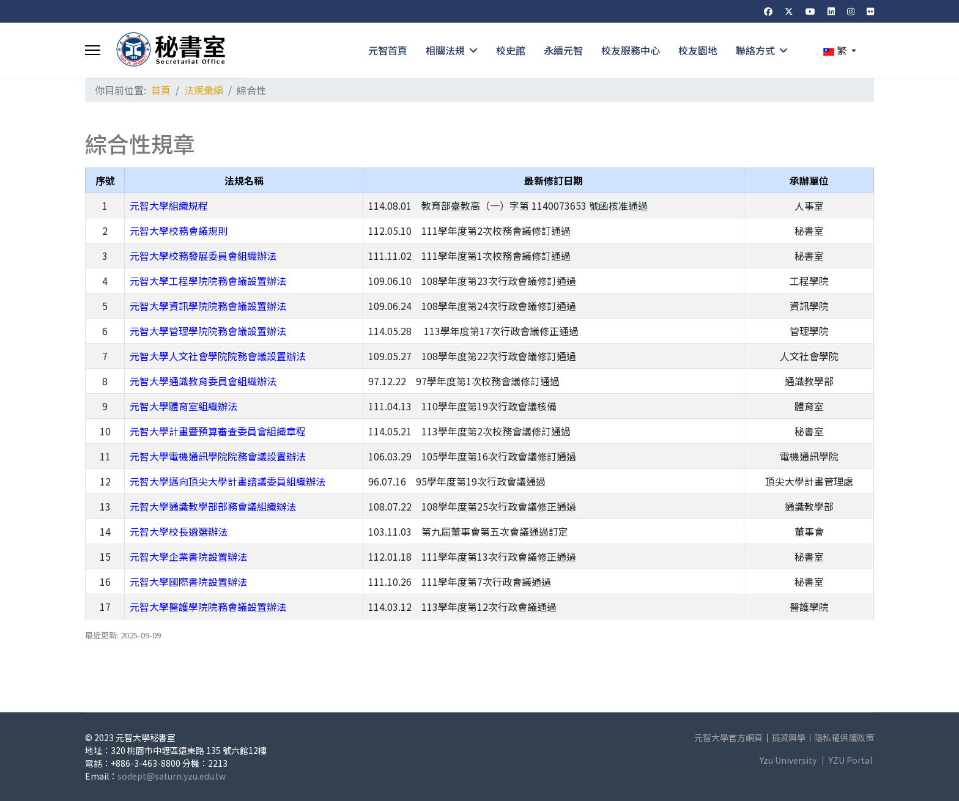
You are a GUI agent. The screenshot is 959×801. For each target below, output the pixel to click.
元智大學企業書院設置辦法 (188, 556)
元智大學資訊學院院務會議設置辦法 (208, 305)
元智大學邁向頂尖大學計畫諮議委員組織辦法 (227, 481)
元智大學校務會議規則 (179, 230)
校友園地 (697, 50)
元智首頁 (387, 50)
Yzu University (788, 760)
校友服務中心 (630, 50)
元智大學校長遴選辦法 (179, 531)
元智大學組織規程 (169, 205)
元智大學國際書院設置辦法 (188, 581)
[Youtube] (810, 11)
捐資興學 (788, 737)
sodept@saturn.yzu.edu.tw (171, 776)
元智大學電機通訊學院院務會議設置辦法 (218, 456)
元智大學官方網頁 (728, 737)
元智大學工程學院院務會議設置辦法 (208, 280)
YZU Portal (850, 760)
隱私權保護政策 (844, 737)
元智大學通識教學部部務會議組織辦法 (213, 506)
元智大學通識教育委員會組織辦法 (203, 381)
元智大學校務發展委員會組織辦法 (203, 255)
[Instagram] (850, 11)
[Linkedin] (831, 11)
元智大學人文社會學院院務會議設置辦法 (218, 356)
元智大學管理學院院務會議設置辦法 (208, 330)
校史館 (510, 50)
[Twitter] (789, 11)
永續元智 (563, 50)
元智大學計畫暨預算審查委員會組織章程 (218, 431)
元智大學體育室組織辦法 (183, 406)
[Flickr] (870, 11)
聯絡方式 (755, 50)
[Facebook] (768, 11)
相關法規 (445, 50)
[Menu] (92, 50)
